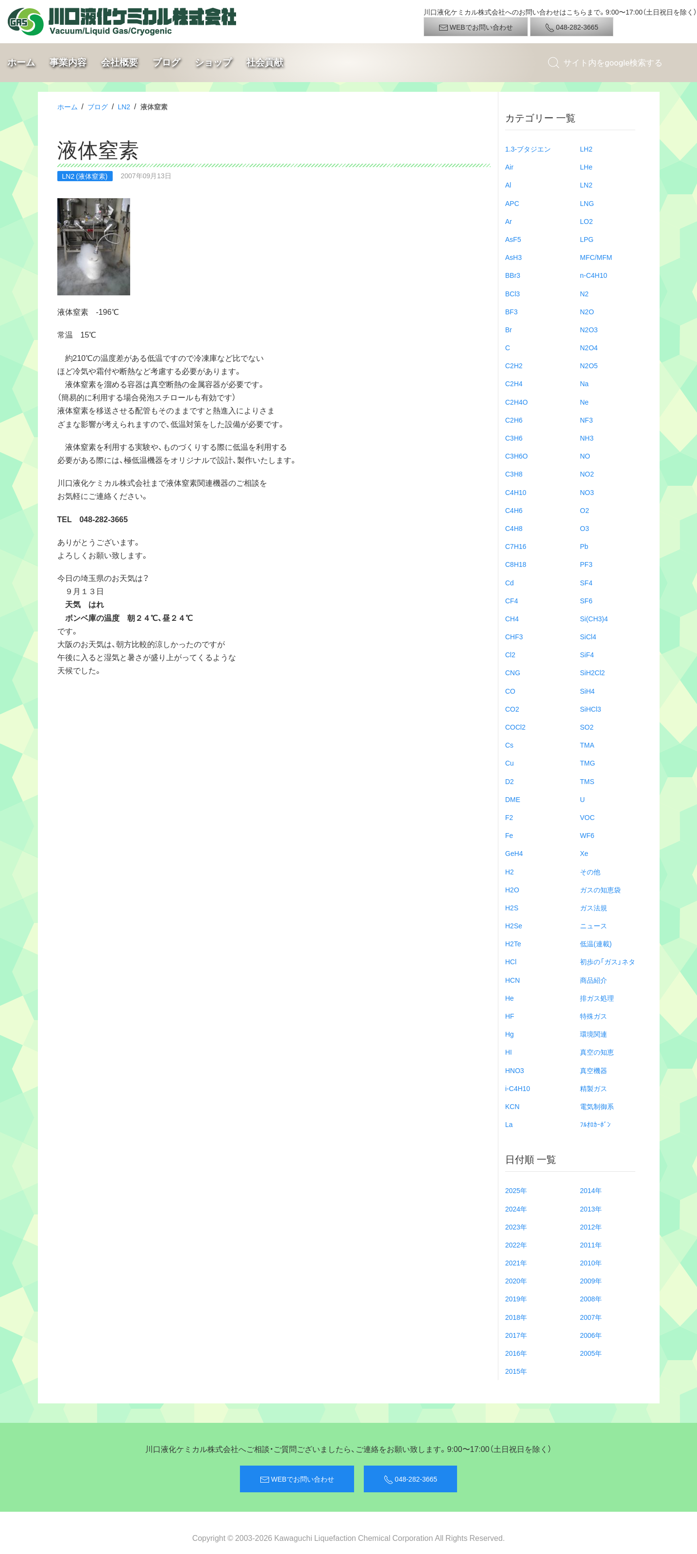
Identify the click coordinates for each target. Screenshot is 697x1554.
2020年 (516, 1280)
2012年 (591, 1226)
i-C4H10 (517, 1088)
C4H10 (516, 492)
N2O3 (589, 329)
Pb (584, 546)
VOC (587, 817)
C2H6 (514, 420)
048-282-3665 (571, 27)
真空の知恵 (597, 1052)
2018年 (516, 1317)
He (509, 998)
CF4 (511, 600)
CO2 (512, 709)
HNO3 (514, 1070)
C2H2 (514, 365)
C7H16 (516, 546)
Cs (509, 745)
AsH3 (513, 257)
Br (508, 329)
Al (508, 184)
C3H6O (516, 456)
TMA (587, 745)
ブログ (166, 62)
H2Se (513, 925)
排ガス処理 (597, 998)
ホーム (21, 62)
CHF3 (514, 636)
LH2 (586, 149)
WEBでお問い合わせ (476, 27)
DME (512, 799)
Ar (508, 221)
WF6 (587, 835)
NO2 (587, 473)
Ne (584, 402)
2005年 (591, 1353)
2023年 (516, 1226)
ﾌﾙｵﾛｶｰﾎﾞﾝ (595, 1124)
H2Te (513, 943)
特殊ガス (593, 1016)
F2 (509, 817)
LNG (587, 203)
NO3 (587, 492)
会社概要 (119, 62)
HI (508, 1052)
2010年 (591, 1262)
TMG (587, 763)
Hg (509, 1034)
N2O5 (589, 365)
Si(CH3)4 (594, 618)
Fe (509, 835)
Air (509, 166)
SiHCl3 (590, 709)
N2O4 (589, 347)
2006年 (591, 1335)
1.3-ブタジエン (528, 149)
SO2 (587, 727)
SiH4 (587, 691)
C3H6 (514, 438)
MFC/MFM (596, 257)
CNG (512, 672)
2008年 (591, 1298)
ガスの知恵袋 (600, 889)
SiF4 (587, 654)
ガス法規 (593, 907)
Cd (509, 582)
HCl (510, 961)
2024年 (516, 1208)
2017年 (516, 1335)
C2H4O (516, 402)
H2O (512, 889)
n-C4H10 (593, 275)
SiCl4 (588, 636)
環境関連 (593, 1034)
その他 (590, 871)
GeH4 (514, 853)
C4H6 (514, 510)
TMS (587, 781)
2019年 (516, 1298)
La (509, 1124)
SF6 (586, 600)
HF (509, 1016)
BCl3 (512, 293)
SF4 (586, 582)
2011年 (591, 1244)
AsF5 (513, 239)
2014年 (591, 1190)
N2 (584, 293)
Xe (584, 853)
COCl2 (515, 727)
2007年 (591, 1317)
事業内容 (68, 62)
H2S (511, 907)
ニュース (593, 925)
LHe (586, 166)
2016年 (516, 1353)
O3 (584, 528)
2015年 (516, 1371)
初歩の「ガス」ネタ (607, 961)
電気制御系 (597, 1106)
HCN (512, 980)
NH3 (587, 438)
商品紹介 (593, 980)
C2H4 (514, 383)
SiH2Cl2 (592, 672)
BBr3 (512, 275)
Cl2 (510, 654)
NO (585, 456)
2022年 (516, 1244)
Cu (509, 763)
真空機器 (593, 1070)
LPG (587, 239)
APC (512, 203)
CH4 (512, 618)
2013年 (591, 1208)
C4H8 (514, 528)
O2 (584, 510)
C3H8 (514, 473)
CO (510, 691)
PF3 (586, 564)
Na (584, 383)
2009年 (591, 1280)
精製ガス (593, 1088)
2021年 (516, 1262)
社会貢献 (264, 62)
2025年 (516, 1190)
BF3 (511, 311)
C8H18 (516, 564)
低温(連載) (596, 943)
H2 (509, 871)
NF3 (586, 420)
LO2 (586, 221)
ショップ (213, 62)
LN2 (124, 106)
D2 (509, 781)
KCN (512, 1106)
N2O (587, 311)
